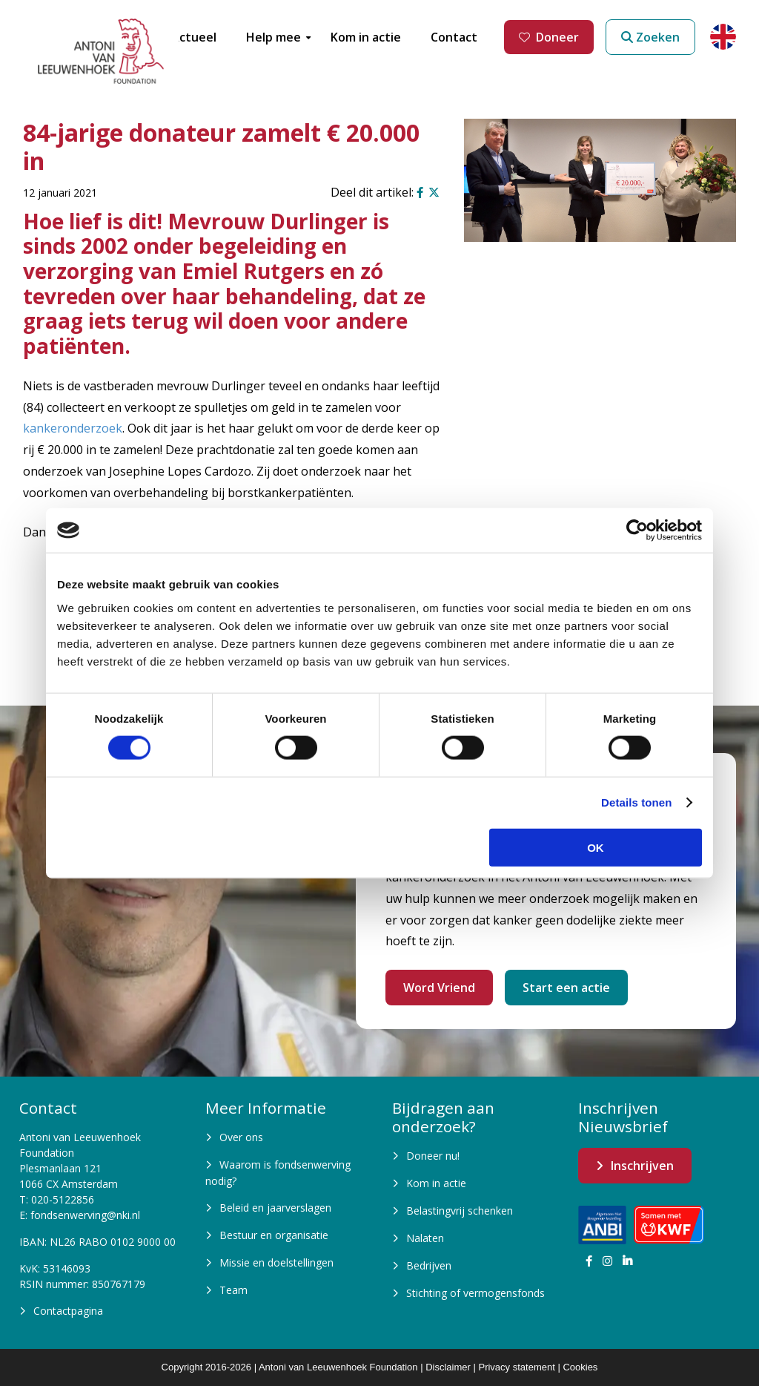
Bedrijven (428, 1265)
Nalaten (425, 1238)
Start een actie (566, 987)
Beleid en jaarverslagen (275, 1208)
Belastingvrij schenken (459, 1210)
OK (595, 847)
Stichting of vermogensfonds (475, 1293)
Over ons (241, 1137)
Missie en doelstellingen (276, 1262)
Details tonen (636, 802)
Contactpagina (68, 1311)
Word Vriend (439, 987)
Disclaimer (448, 1367)
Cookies (580, 1367)
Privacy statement (516, 1367)
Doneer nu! (433, 1156)
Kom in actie (436, 1183)
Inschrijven (642, 1165)
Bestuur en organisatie (273, 1235)
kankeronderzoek (72, 428)
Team (233, 1290)
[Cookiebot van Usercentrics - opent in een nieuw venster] (637, 530)
